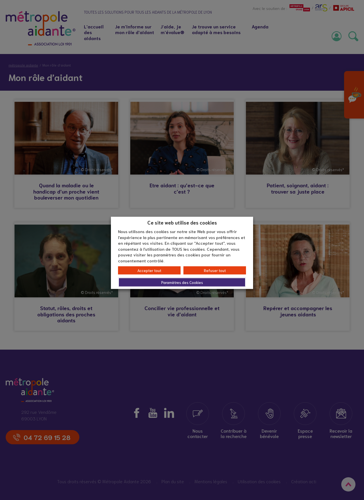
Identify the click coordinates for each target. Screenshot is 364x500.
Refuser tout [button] (215, 270)
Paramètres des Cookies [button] (182, 282)
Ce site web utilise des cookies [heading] (182, 222)
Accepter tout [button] (149, 270)
